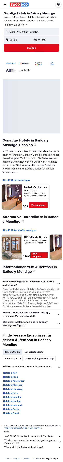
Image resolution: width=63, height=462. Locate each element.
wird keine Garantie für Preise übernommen (23, 428)
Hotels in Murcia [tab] (12, 358)
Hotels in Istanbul (12, 397)
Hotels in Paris (10, 393)
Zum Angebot (38, 205)
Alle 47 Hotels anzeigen (16, 180)
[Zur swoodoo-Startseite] (19, 4)
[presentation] (35, 144)
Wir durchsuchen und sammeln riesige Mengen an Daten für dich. (33, 442)
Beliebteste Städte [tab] (34, 352)
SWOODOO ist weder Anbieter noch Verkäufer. (33, 436)
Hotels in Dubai (11, 413)
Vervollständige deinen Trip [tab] (40, 358)
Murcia (36, 459)
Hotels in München (12, 385)
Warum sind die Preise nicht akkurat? (33, 447)
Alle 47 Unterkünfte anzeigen (19, 230)
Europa (16, 459)
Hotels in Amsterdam (14, 381)
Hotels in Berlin (11, 409)
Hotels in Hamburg (12, 389)
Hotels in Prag (10, 377)
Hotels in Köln (10, 373)
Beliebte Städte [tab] (12, 352)
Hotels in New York (12, 405)
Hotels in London (11, 401)
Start (7, 459)
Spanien (25, 459)
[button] (5, 4)
